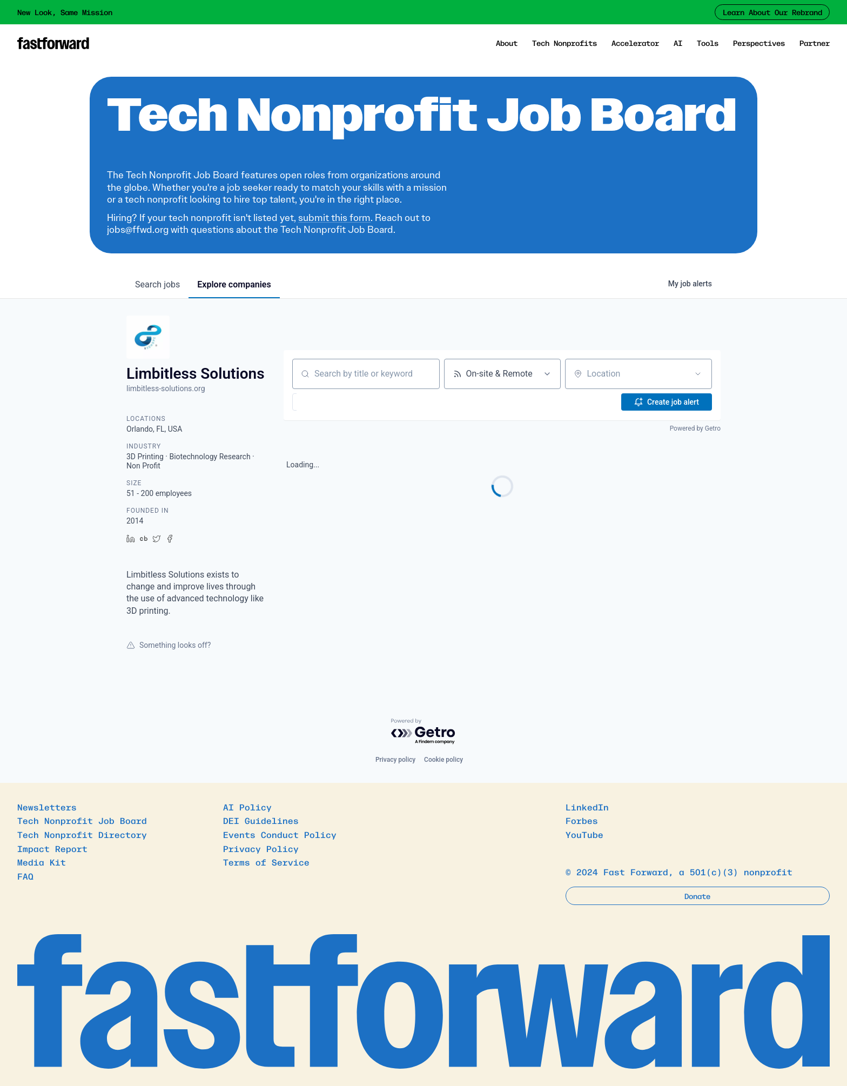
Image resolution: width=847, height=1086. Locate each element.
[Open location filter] (698, 374)
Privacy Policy (261, 848)
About (506, 42)
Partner (814, 42)
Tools (707, 42)
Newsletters (47, 806)
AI (678, 42)
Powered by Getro (695, 428)
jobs (157, 284)
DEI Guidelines (261, 820)
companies (234, 284)
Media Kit (41, 861)
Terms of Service (266, 861)
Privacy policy (395, 759)
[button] (321, 402)
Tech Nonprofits (564, 42)
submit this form (334, 217)
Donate (697, 895)
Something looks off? (168, 645)
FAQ (25, 875)
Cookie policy (443, 759)
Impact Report (52, 848)
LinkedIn (587, 806)
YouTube (584, 834)
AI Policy (247, 806)
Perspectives (759, 42)
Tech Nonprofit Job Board (82, 820)
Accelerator (635, 42)
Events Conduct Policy (280, 834)
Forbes (582, 820)
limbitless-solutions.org (165, 388)
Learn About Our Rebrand (772, 11)
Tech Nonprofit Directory (82, 834)
